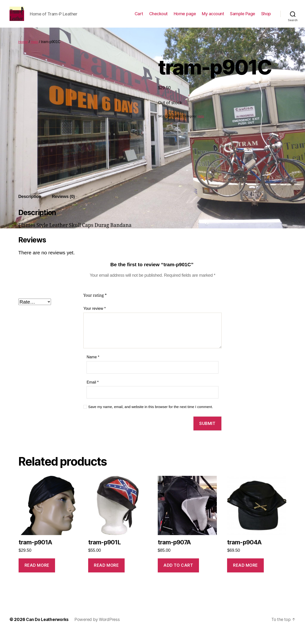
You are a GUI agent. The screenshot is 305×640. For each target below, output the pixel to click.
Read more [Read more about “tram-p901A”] (37, 572)
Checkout (158, 17)
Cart (139, 17)
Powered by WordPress (99, 626)
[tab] (29, 204)
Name (92, 364)
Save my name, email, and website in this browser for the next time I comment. (150, 414)
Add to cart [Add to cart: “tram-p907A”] (178, 572)
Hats (35, 49)
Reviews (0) (63, 203)
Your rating (95, 302)
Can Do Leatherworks (48, 626)
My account (213, 17)
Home (23, 49)
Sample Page (242, 17)
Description (29, 203)
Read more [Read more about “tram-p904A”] (245, 572)
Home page (185, 17)
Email (92, 389)
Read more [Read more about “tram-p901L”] (106, 572)
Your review (94, 316)
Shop (266, 17)
